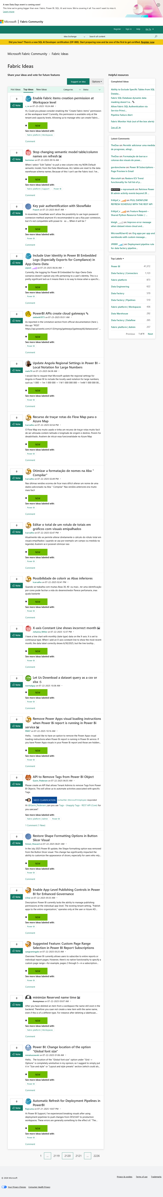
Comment (30, 141)
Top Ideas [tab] (28, 89)
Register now (147, 42)
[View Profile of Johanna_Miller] (40, 631)
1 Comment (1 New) (35, 825)
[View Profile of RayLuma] (29, 1108)
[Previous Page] (36, 1153)
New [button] (37, 125)
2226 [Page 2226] (97, 1156)
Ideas (75, 21)
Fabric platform (119, 279)
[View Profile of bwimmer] (29, 160)
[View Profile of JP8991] (114, 244)
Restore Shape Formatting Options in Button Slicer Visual (65, 837)
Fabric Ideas (60, 53)
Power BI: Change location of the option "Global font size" (62, 1049)
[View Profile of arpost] (28, 267)
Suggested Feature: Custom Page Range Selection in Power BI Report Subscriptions (63, 945)
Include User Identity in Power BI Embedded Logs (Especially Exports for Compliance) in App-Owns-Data (60, 259)
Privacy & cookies (124, 1176)
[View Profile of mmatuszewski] (32, 1055)
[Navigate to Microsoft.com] (8, 21)
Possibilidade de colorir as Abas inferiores (63, 578)
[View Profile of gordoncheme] (118, 167)
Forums (50, 21)
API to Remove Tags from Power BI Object (63, 776)
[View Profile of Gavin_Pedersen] (40, 780)
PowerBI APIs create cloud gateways (59, 313)
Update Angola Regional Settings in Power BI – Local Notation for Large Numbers (66, 365)
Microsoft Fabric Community (27, 53)
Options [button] (96, 81)
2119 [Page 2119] (57, 1156)
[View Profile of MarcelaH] (116, 178)
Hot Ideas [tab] (15, 89)
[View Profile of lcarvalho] (29, 425)
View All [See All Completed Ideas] (116, 127)
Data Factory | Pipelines (123, 299)
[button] (78, 81)
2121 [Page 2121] (79, 1156)
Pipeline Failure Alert (121, 114)
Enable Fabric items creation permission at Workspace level (63, 100)
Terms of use (141, 1176)
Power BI (57, 188)
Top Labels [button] (116, 258)
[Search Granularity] (74, 36)
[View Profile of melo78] (28, 371)
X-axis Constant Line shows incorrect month (65, 627)
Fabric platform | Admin (37, 818)
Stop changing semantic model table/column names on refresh (65, 153)
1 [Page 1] (41, 1156)
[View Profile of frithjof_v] (115, 200)
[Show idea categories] (72, 90)
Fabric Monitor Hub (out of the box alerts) (132, 121)
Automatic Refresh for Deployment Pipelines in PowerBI (66, 1102)
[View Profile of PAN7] (28, 731)
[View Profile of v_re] (27, 106)
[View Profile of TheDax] (115, 145)
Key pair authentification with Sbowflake (62, 205)
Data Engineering (120, 286)
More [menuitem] (113, 21)
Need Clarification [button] (44, 800)
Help (138, 29)
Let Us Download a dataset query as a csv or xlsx (65, 679)
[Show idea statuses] (92, 90)
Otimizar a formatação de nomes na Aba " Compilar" (63, 472)
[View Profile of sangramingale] (32, 951)
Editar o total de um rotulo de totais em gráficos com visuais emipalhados (62, 526)
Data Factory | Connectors (124, 273)
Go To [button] (148, 29)
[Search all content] (123, 36)
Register (117, 29)
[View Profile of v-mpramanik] (128, 189)
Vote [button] (18, 105)
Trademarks (156, 1176)
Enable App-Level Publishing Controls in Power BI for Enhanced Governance (66, 891)
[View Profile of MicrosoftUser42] (119, 233)
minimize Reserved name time (55, 997)
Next (150, 333)
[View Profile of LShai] (27, 897)
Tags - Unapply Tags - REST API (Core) (78, 805)
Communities (89, 21)
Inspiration (63, 21)
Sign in (129, 29)
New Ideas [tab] (41, 89)
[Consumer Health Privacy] (39, 1187)
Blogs (102, 21)
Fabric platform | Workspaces (40, 135)
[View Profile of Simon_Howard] (32, 844)
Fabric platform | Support (38, 188)
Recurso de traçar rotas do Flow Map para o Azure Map (65, 418)
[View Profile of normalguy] (30, 685)
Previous (130, 333)
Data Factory (117, 293)
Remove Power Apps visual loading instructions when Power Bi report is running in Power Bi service (63, 722)
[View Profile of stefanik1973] (39, 317)
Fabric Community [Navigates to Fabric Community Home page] (31, 21)
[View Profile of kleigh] (114, 222)
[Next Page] (103, 1153)
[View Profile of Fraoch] (36, 209)
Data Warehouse (119, 313)
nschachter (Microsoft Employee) (72, 800)
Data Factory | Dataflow (123, 320)
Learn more (8, 11)
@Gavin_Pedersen (37, 805)
